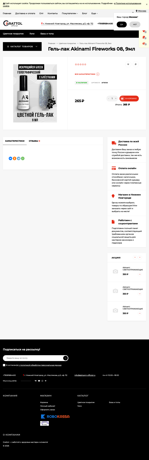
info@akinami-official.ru (84, 375)
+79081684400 (105, 23)
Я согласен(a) (32, 365)
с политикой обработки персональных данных (40, 365)
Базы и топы (114, 402)
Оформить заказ (47, 410)
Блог (84, 13)
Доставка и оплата (25, 13)
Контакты (53, 13)
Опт (41, 13)
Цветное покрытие (67, 43)
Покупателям (69, 13)
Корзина (44, 402)
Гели (79, 406)
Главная (7, 13)
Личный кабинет (47, 406)
